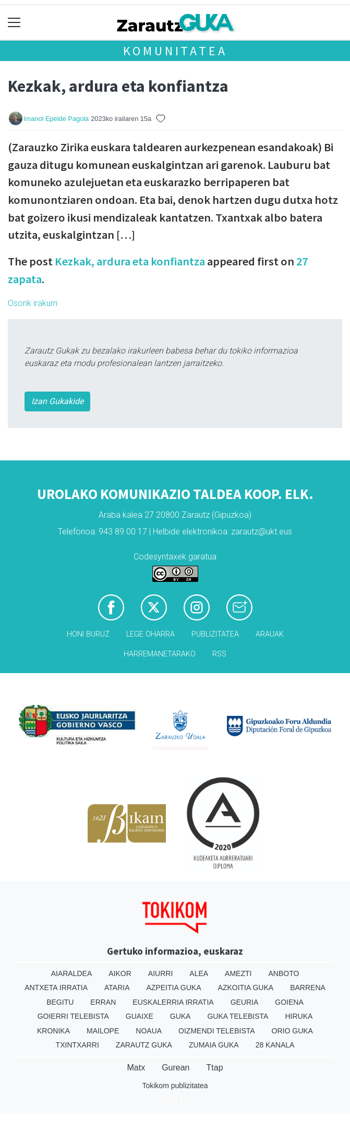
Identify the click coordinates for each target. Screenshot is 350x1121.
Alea (198, 973)
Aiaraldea (71, 973)
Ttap (215, 1067)
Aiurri (160, 973)
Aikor (119, 973)
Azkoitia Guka (246, 987)
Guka (180, 1016)
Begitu (60, 1002)
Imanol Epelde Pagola (56, 119)
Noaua (149, 1031)
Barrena (307, 987)
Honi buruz (88, 634)
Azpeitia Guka (174, 987)
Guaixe (139, 1016)
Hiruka (298, 1016)
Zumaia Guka (214, 1045)
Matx (136, 1067)
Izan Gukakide (57, 401)
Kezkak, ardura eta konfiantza (130, 261)
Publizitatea (215, 634)
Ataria (117, 987)
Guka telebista (237, 1016)
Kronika (53, 1031)
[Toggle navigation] (14, 23)
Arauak (270, 634)
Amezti (238, 973)
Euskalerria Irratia (172, 1002)
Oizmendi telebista (216, 1031)
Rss (219, 654)
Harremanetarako (160, 654)
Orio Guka (292, 1031)
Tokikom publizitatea (175, 1085)
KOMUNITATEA (175, 51)
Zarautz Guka (144, 1045)
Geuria (245, 1002)
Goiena (289, 1002)
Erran (103, 1002)
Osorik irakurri (32, 303)
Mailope (103, 1031)
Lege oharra (150, 634)
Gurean (175, 1067)
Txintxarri (77, 1045)
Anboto (283, 973)
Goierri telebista (73, 1016)
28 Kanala (275, 1045)
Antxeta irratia (56, 987)
